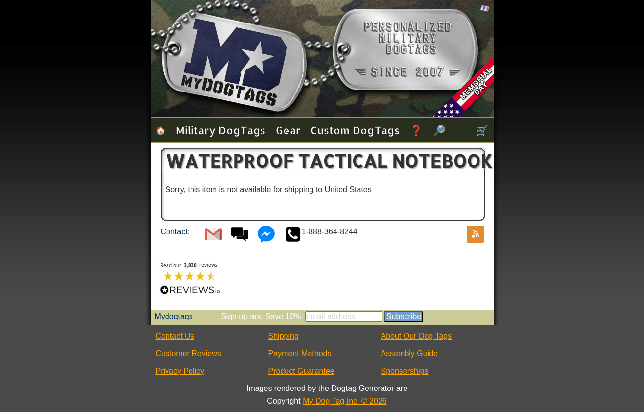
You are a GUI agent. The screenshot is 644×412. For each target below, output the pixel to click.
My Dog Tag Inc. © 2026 (345, 401)
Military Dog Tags (220, 130)
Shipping (283, 336)
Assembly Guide (409, 353)
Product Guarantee (301, 371)
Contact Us (175, 336)
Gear (288, 130)
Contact (174, 232)
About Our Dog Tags (416, 336)
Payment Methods (300, 353)
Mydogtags (174, 316)
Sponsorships (405, 371)
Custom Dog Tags (355, 130)
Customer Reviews (188, 353)
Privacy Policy (180, 371)
